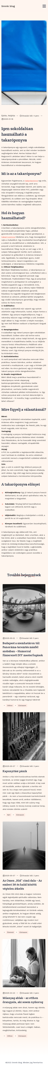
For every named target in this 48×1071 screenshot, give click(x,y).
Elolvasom (22, 705)
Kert (8, 815)
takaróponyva (31, 181)
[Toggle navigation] (44, 6)
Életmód (10, 932)
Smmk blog (8, 6)
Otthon (10, 705)
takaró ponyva (8, 237)
